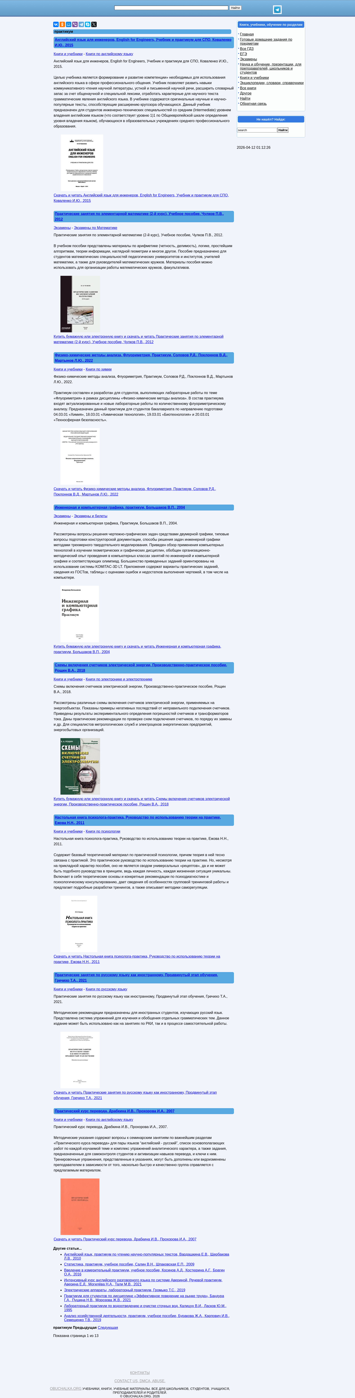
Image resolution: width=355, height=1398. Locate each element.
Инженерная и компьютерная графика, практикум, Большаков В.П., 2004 (120, 507)
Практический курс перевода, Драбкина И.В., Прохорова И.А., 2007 (115, 1111)
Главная (247, 34)
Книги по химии (99, 369)
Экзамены (62, 228)
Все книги (248, 88)
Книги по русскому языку (106, 989)
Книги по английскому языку (109, 54)
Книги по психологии (103, 831)
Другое (246, 93)
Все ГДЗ (247, 49)
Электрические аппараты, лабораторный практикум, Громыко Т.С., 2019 (124, 1290)
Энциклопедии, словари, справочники (272, 83)
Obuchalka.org (66, 1389)
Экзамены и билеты (90, 516)
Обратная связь (253, 104)
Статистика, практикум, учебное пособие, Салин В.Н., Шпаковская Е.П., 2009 (129, 1264)
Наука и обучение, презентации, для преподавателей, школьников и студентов (270, 68)
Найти (245, 98)
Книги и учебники (68, 54)
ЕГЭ (243, 54)
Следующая (108, 1328)
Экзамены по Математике (95, 228)
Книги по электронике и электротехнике (119, 679)
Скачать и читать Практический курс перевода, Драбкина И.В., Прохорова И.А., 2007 (125, 1239)
